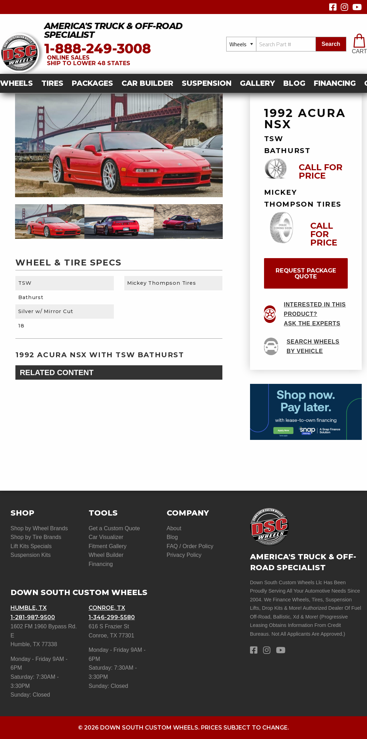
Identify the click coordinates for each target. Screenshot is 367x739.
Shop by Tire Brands (36, 537)
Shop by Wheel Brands (39, 528)
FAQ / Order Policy (190, 546)
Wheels (16, 83)
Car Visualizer (106, 537)
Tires (52, 83)
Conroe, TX (107, 608)
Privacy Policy (184, 555)
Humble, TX (29, 608)
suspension (206, 83)
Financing (335, 83)
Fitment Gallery (107, 546)
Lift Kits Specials (31, 546)
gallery (257, 83)
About (174, 528)
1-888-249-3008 (97, 48)
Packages (92, 83)
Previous (9, 221)
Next (227, 221)
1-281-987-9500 (33, 617)
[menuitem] (18, 83)
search (330, 44)
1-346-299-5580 (112, 617)
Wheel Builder (106, 555)
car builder (147, 83)
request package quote (306, 273)
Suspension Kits (31, 555)
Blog (294, 83)
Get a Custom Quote (114, 528)
